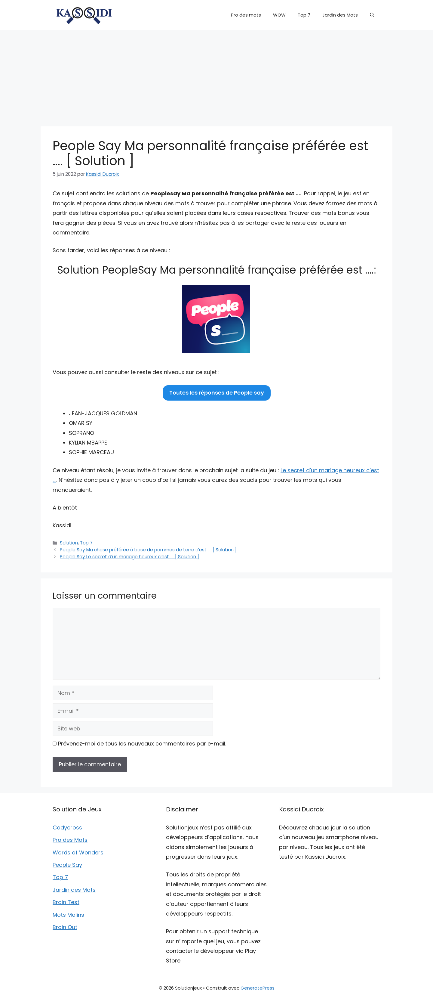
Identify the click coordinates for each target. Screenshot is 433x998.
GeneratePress (258, 988)
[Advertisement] (216, 75)
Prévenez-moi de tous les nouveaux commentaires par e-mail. (142, 743)
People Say (67, 865)
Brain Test (66, 902)
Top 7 (304, 15)
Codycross (67, 827)
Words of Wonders (78, 852)
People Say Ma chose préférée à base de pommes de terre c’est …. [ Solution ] (148, 550)
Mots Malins (68, 915)
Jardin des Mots (340, 15)
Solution (69, 543)
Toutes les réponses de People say (216, 392)
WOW (279, 15)
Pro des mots (246, 15)
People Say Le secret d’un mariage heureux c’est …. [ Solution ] (129, 556)
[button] (372, 15)
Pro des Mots (70, 840)
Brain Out (65, 927)
